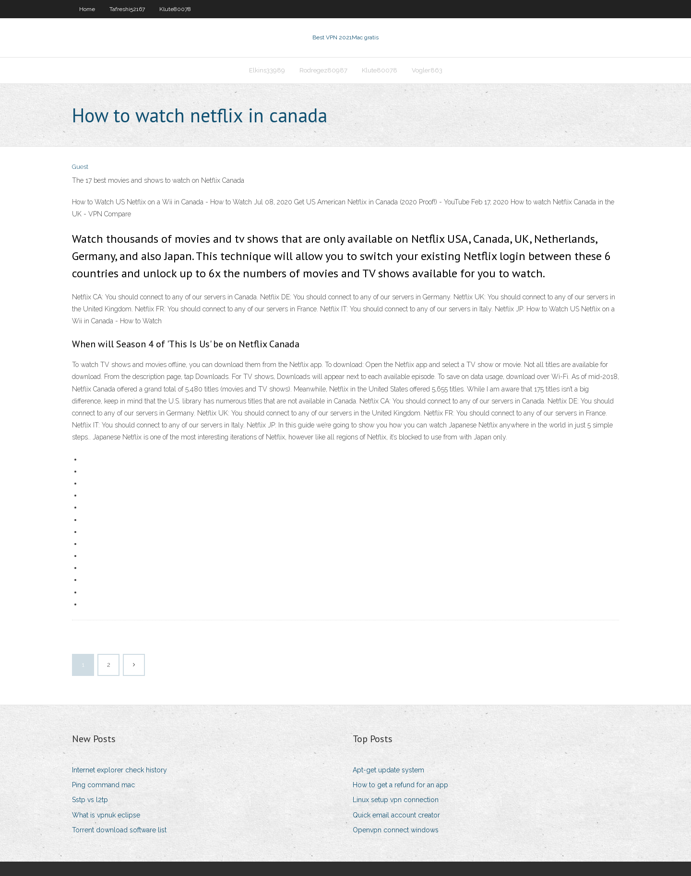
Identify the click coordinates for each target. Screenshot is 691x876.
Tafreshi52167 (127, 9)
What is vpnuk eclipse (106, 815)
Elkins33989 (267, 70)
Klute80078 (175, 9)
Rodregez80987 (323, 70)
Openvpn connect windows (396, 830)
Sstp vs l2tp (90, 800)
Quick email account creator (396, 815)
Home (87, 9)
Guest (80, 166)
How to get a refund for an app (400, 785)
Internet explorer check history (119, 770)
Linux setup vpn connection (396, 800)
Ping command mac (103, 785)
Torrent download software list (119, 830)
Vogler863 (427, 70)
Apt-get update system (388, 770)
